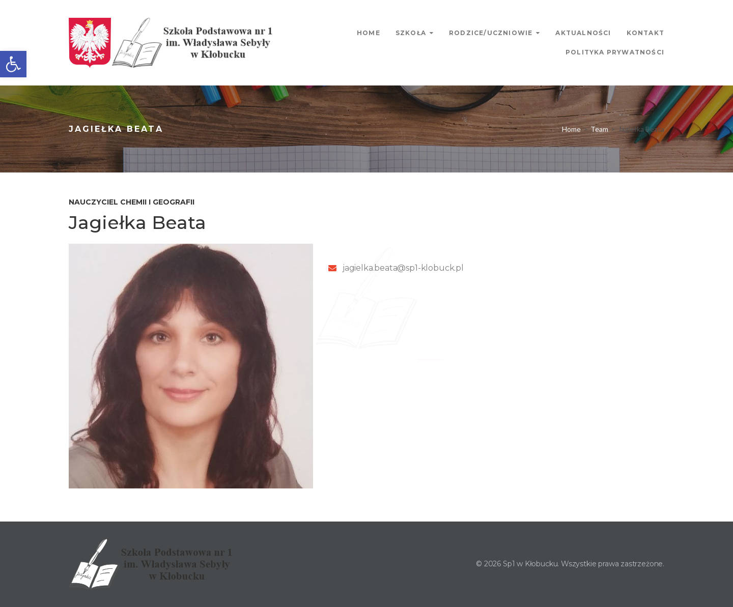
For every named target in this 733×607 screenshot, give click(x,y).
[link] (13, 64)
